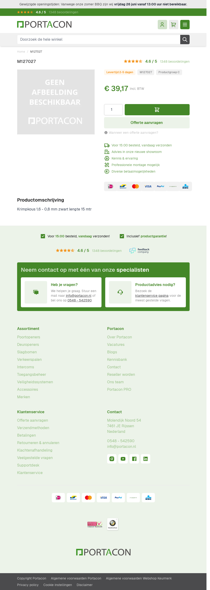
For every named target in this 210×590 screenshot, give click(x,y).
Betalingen (26, 435)
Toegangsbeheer (31, 374)
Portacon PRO (119, 389)
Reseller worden (121, 374)
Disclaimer (85, 585)
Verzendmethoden (33, 427)
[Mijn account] (162, 24)
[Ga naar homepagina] (44, 24)
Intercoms (25, 367)
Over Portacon (119, 337)
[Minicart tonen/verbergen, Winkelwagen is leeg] (173, 24)
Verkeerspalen (29, 359)
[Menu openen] (185, 24)
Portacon (115, 328)
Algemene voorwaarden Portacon (76, 578)
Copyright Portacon (31, 578)
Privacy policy (28, 585)
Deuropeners (28, 344)
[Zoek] (185, 39)
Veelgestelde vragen (35, 457)
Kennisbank (117, 359)
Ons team (115, 382)
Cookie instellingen (57, 585)
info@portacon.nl (78, 295)
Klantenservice (30, 411)
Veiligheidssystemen (35, 382)
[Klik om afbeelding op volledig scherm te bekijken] (56, 101)
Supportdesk (28, 465)
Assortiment (28, 328)
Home (21, 52)
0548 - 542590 (80, 300)
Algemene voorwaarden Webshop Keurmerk (139, 578)
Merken (23, 397)
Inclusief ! (147, 236)
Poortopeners (28, 337)
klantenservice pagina (152, 295)
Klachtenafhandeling (34, 450)
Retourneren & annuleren (38, 442)
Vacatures (115, 344)
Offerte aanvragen (32, 420)
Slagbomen (27, 352)
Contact (114, 367)
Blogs (112, 352)
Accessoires (27, 389)
